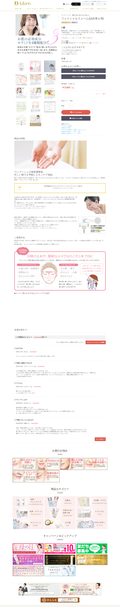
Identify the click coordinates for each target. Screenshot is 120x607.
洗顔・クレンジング (80, 129)
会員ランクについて (102, 1)
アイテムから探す (66, 126)
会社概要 (94, 1)
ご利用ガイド (87, 1)
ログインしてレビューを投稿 (95, 342)
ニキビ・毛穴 (77, 131)
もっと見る (100, 439)
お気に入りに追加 (76, 118)
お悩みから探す (66, 128)
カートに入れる (76, 112)
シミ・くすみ (77, 133)
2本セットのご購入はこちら (83, 70)
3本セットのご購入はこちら (83, 76)
